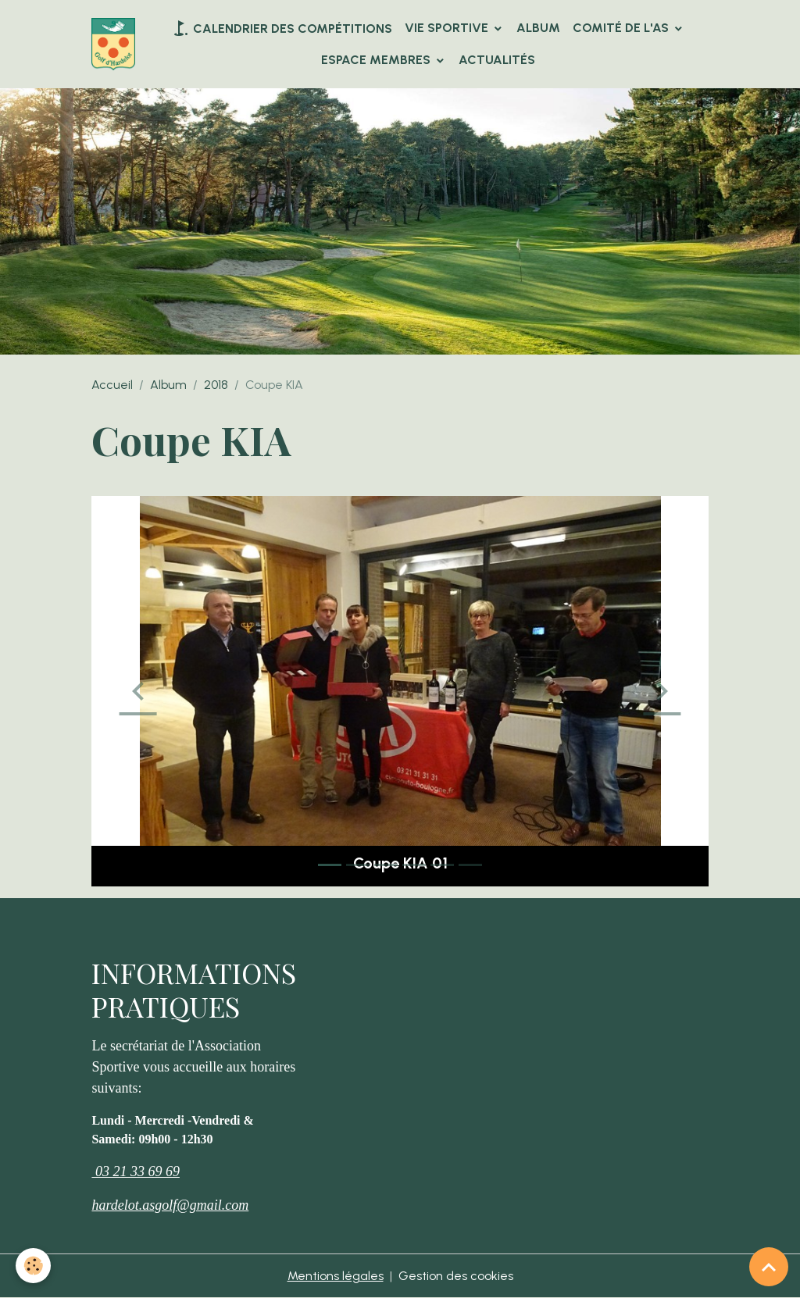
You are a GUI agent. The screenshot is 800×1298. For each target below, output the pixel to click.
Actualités (497, 59)
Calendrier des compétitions (281, 28)
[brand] (113, 44)
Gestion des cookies (455, 1275)
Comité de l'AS (622, 27)
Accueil (112, 384)
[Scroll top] (768, 1266)
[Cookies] (33, 1265)
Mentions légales (336, 1275)
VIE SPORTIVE (448, 27)
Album (538, 27)
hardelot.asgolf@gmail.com (169, 1205)
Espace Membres (377, 59)
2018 (216, 384)
